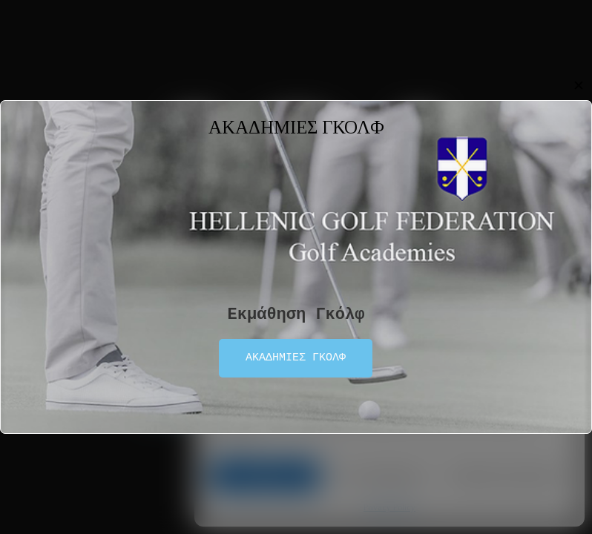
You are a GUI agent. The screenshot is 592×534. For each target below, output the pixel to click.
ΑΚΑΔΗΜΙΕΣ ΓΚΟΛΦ (296, 358)
